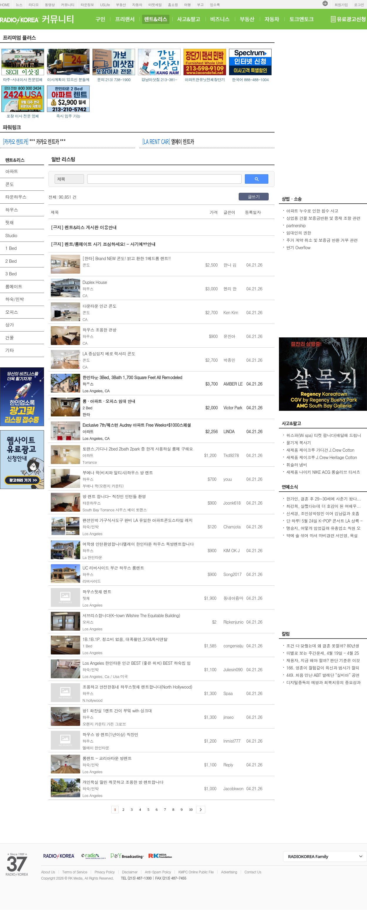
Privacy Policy (105, 871)
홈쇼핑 (173, 4)
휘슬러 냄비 (296, 465)
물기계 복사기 (298, 443)
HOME (5, 4)
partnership (296, 225)
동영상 (50, 4)
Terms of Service (74, 871)
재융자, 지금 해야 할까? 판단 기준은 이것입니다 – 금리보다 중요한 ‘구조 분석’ (323, 663)
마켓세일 (155, 4)
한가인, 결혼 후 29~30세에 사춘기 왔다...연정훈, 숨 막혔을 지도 (323, 502)
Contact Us (253, 871)
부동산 (121, 4)
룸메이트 (13, 286)
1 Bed (10, 248)
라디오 (33, 4)
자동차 (137, 4)
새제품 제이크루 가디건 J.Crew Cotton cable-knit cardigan (320, 453)
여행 (187, 4)
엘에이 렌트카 (168, 141)
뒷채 (9, 222)
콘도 (9, 184)
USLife (105, 4)
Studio (11, 235)
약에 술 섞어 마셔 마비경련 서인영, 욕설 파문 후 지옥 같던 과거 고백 (322, 538)
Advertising (229, 871)
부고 (200, 4)
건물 (9, 337)
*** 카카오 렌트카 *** (34, 141)
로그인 (359, 4)
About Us (48, 871)
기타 (9, 350)
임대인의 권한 (298, 233)
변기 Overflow (298, 247)
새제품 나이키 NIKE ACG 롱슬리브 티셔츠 (323, 472)
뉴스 (19, 4)
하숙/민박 (14, 299)
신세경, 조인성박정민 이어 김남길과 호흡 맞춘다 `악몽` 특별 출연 (322, 516)
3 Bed (10, 273)
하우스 (11, 210)
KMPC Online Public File (195, 871)
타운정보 (87, 4)
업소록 (215, 4)
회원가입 (341, 4)
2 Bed (10, 261)
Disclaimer (129, 871)
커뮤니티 (68, 4)
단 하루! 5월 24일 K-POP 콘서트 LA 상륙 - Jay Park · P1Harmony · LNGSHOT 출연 (324, 524)
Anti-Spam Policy (158, 871)
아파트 (11, 171)
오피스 (11, 312)
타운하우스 (15, 197)
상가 (9, 324)
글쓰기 (254, 196)
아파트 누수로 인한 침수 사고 (312, 211)
